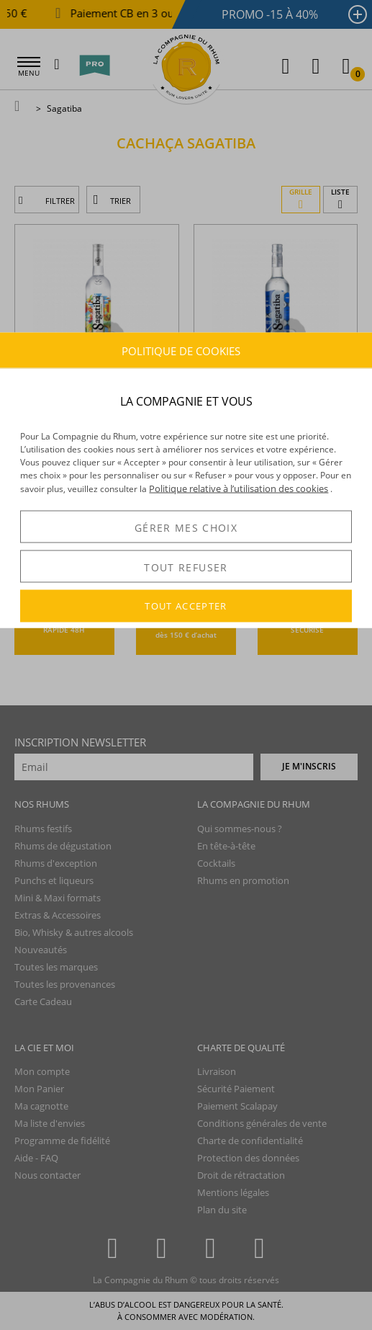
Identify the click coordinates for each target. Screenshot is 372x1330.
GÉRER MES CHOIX (186, 527)
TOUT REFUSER (185, 566)
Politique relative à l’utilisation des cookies (238, 488)
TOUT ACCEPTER (186, 605)
